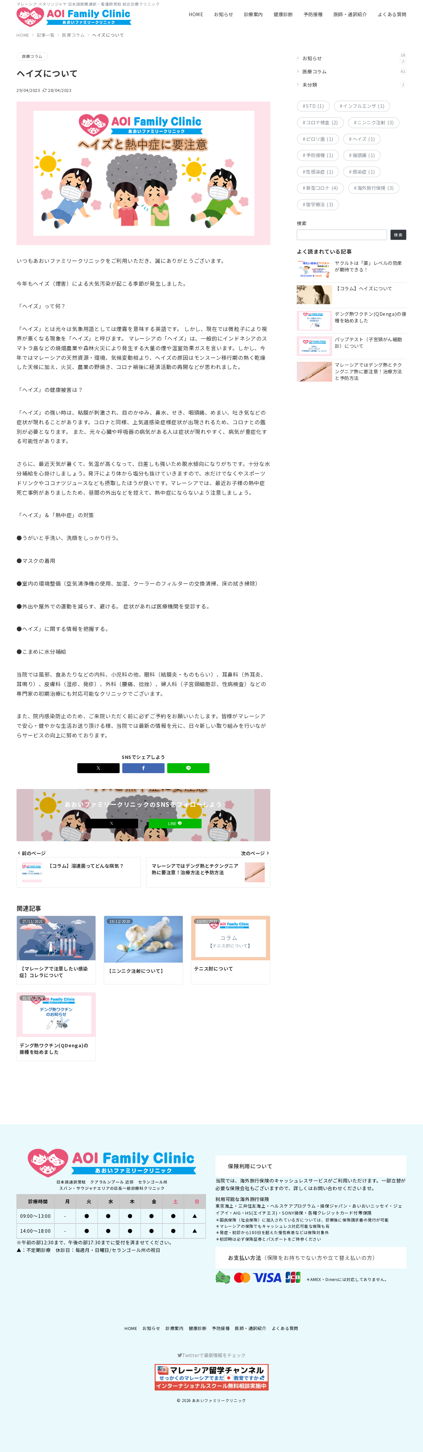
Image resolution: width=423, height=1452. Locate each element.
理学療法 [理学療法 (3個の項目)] (319, 204)
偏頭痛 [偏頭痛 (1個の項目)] (364, 155)
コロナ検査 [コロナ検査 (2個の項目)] (322, 122)
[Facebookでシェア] (143, 768)
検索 (302, 223)
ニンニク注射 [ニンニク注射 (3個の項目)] (375, 122)
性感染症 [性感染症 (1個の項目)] (319, 172)
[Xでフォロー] (111, 823)
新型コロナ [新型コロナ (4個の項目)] (322, 188)
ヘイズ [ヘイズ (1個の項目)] (364, 139)
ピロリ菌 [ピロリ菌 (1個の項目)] (319, 139)
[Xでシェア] (98, 768)
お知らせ (354, 58)
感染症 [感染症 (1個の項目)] (364, 172)
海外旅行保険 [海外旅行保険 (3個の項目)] (375, 188)
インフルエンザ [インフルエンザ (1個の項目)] (363, 106)
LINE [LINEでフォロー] (175, 823)
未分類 (354, 84)
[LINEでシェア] (188, 768)
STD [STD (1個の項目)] (315, 106)
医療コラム (32, 56)
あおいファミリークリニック (219, 1400)
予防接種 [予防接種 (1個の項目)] (319, 155)
